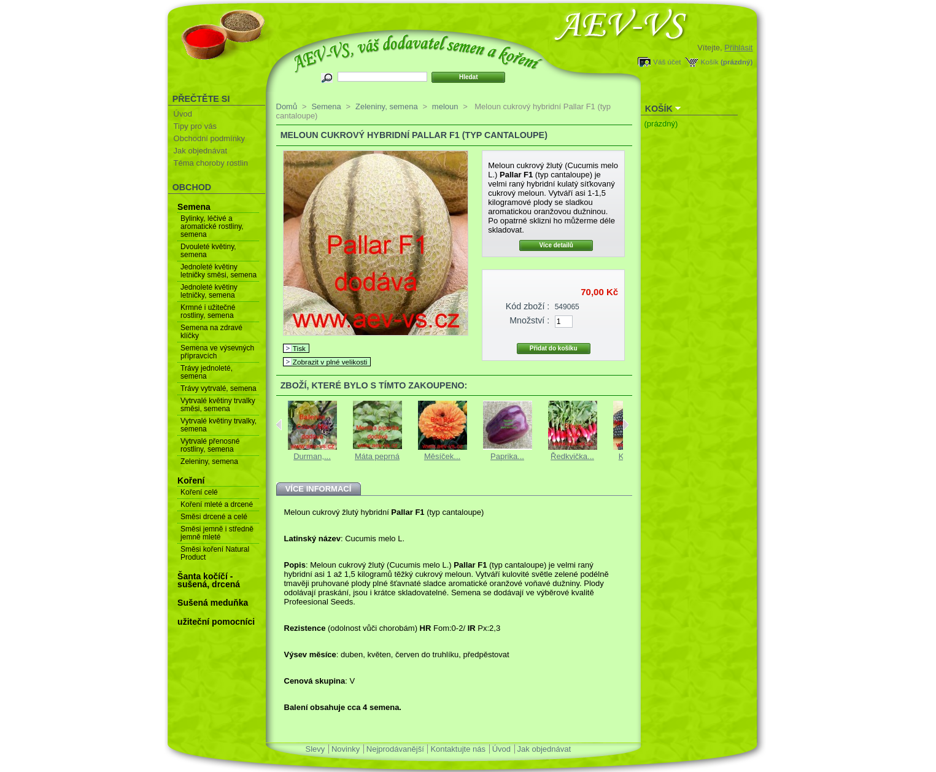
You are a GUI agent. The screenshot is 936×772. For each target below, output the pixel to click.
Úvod (183, 113)
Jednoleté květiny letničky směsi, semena (218, 271)
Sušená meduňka (212, 603)
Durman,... (312, 456)
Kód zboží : (528, 306)
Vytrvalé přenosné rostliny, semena (209, 445)
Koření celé (199, 492)
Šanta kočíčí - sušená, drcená (208, 580)
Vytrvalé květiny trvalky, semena (218, 425)
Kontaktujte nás (457, 749)
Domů (287, 106)
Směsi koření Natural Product (214, 553)
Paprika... (507, 456)
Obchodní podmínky (209, 138)
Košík (709, 62)
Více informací (318, 488)
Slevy (315, 749)
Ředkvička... (572, 456)
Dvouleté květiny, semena (208, 250)
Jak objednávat (200, 150)
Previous (279, 424)
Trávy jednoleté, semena (206, 372)
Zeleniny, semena (209, 461)
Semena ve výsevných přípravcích (217, 352)
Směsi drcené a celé (213, 516)
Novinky (345, 749)
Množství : (529, 320)
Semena (194, 207)
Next (626, 424)
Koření (190, 480)
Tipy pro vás (195, 126)
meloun (445, 106)
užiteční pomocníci (216, 622)
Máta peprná (377, 456)
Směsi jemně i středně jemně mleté (216, 533)
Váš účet (667, 62)
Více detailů (556, 245)
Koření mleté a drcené (216, 504)
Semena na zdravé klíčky (211, 331)
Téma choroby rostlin (211, 163)
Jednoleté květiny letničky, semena (209, 291)
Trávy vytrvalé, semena (218, 388)
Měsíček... (442, 456)
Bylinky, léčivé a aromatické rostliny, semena (211, 226)
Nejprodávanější (395, 749)
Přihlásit (738, 47)
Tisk (299, 348)
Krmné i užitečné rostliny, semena (207, 311)
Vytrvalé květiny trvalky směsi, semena (217, 404)
